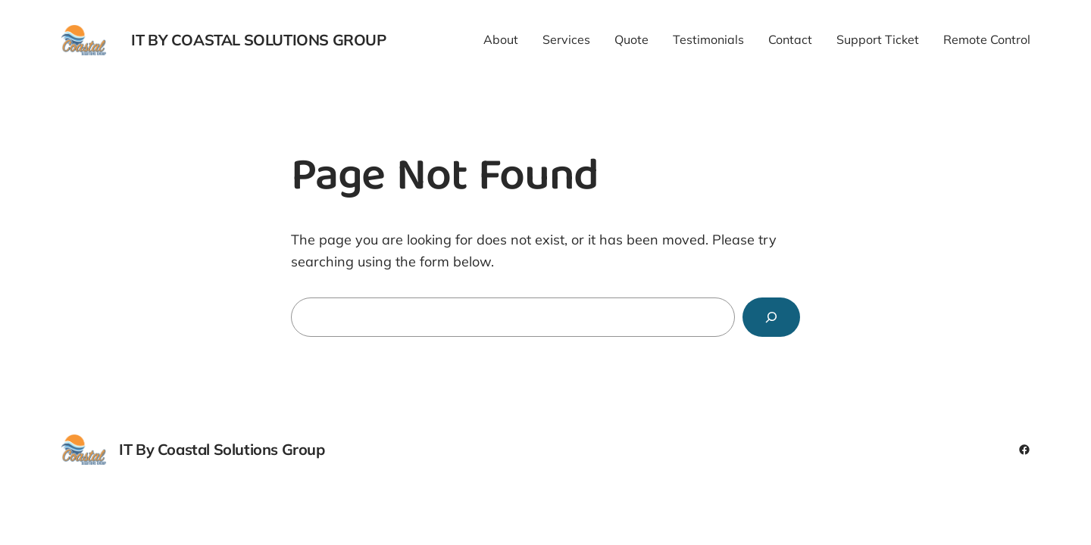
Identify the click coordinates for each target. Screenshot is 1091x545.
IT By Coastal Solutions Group (258, 39)
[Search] (771, 317)
